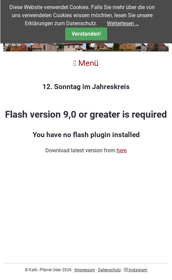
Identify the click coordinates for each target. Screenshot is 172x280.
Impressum (85, 270)
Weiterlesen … (123, 23)
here (122, 150)
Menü (86, 63)
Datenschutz (109, 270)
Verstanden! (86, 34)
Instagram (135, 270)
